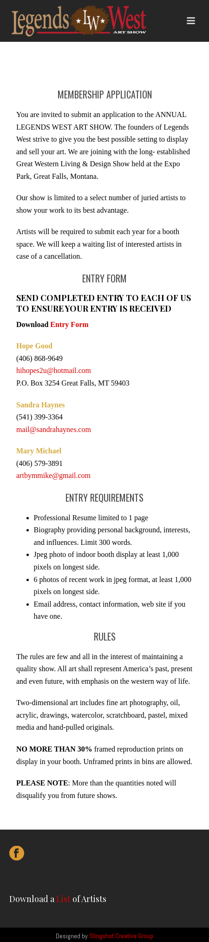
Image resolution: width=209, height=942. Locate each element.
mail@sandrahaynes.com (53, 429)
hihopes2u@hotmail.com (53, 370)
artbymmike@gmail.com (53, 475)
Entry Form (69, 324)
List (63, 898)
